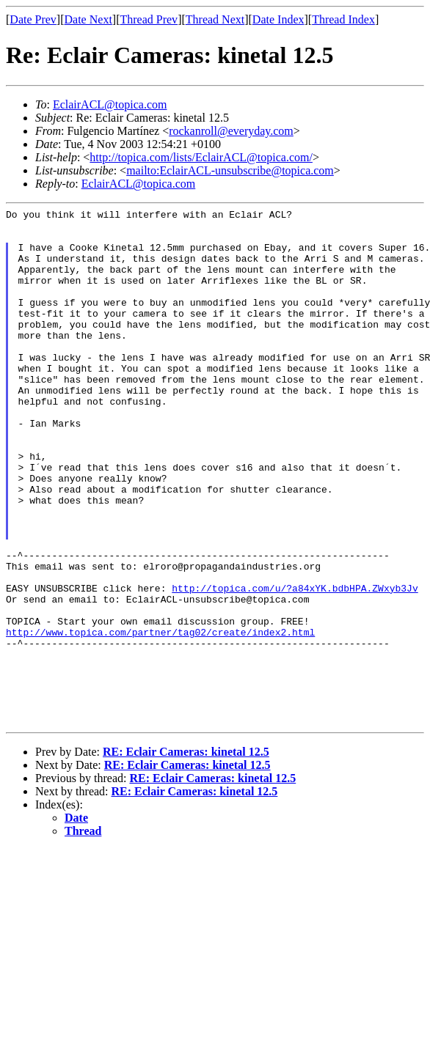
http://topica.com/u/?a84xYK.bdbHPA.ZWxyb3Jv (295, 664)
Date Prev (33, 19)
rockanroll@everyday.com (231, 131)
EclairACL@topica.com (110, 104)
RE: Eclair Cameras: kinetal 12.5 (186, 855)
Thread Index (343, 19)
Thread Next (215, 19)
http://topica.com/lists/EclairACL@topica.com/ (201, 157)
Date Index (278, 19)
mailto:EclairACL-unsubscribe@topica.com (230, 170)
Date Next (88, 19)
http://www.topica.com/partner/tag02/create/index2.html (160, 717)
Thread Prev (149, 19)
